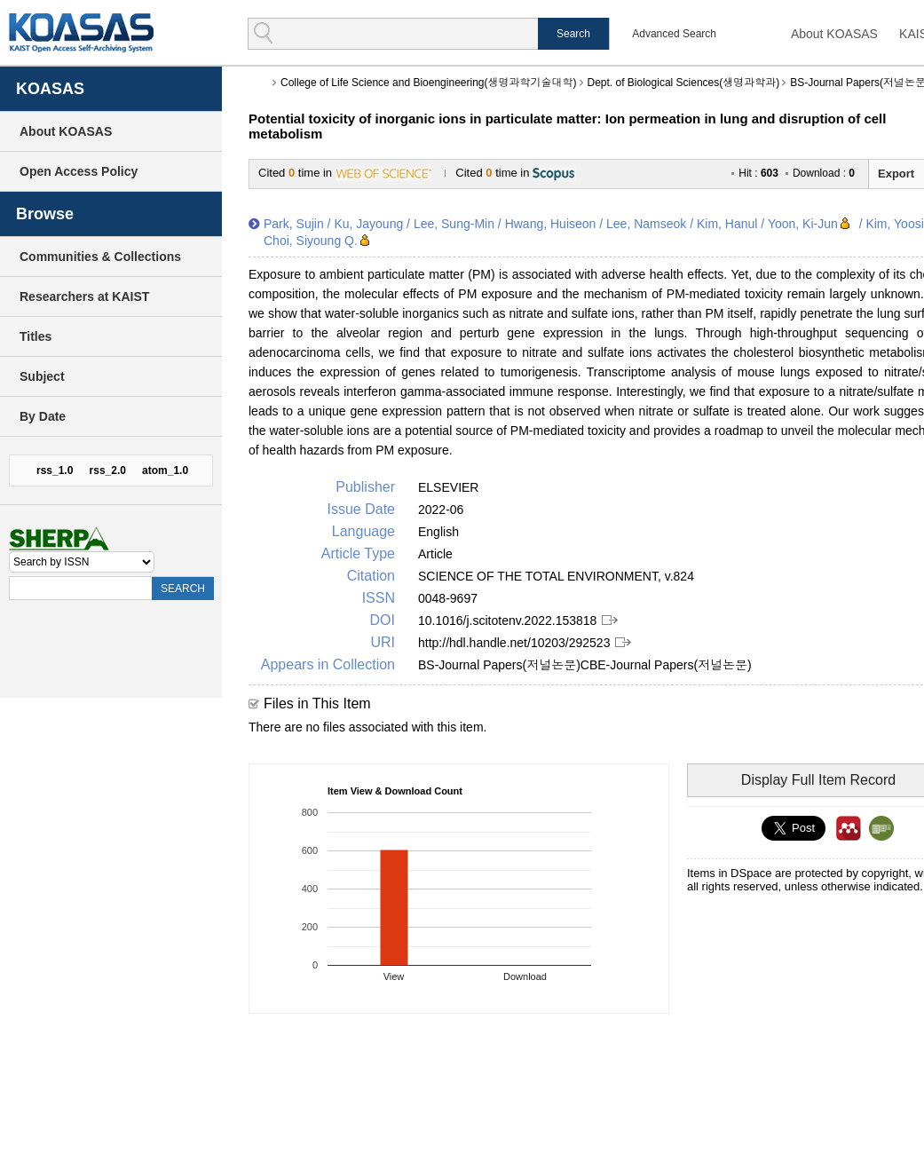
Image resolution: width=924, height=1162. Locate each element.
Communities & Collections (100, 256)
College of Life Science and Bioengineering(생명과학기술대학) (428, 82)
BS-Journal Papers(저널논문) (499, 665)
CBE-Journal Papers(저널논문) (666, 665)
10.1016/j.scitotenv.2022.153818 (507, 620)
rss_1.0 (54, 470)
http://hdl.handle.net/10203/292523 (514, 643)
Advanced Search (674, 34)
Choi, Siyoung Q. (311, 240)
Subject (42, 376)
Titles (35, 336)
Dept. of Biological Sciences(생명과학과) (684, 82)
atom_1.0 (165, 470)
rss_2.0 (108, 470)
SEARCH (183, 588)
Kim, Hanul (727, 224)
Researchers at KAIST (84, 296)
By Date (43, 416)
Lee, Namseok (646, 224)
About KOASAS (834, 34)
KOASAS (81, 32)
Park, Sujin (294, 224)
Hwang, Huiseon (550, 224)
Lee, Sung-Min (454, 224)
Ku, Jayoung (368, 224)
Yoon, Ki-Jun (803, 224)
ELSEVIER (448, 487)
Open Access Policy (79, 171)
